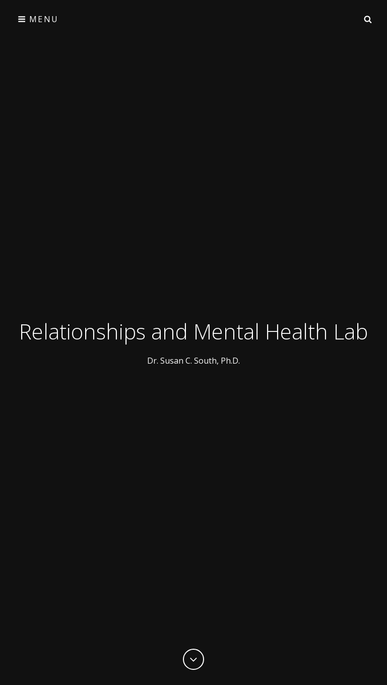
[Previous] (193, 659)
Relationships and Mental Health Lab (193, 331)
